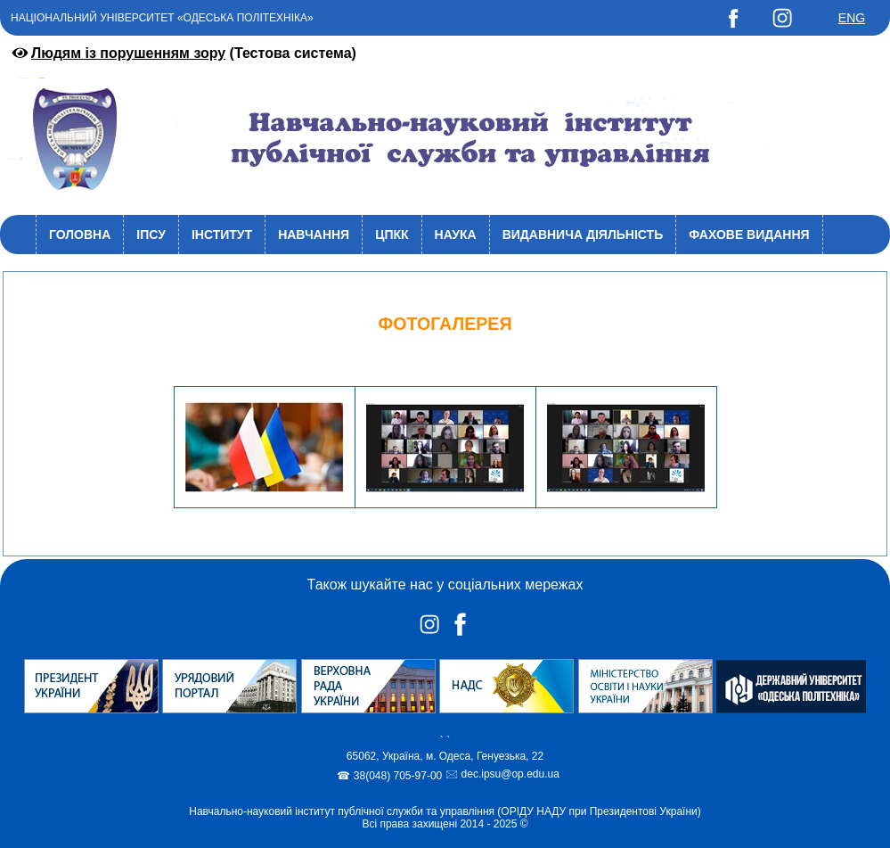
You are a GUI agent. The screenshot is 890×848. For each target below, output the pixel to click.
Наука (456, 234)
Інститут (222, 234)
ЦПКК (391, 234)
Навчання (313, 234)
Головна (79, 234)
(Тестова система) (182, 53)
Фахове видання (749, 234)
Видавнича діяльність (583, 234)
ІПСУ (151, 234)
